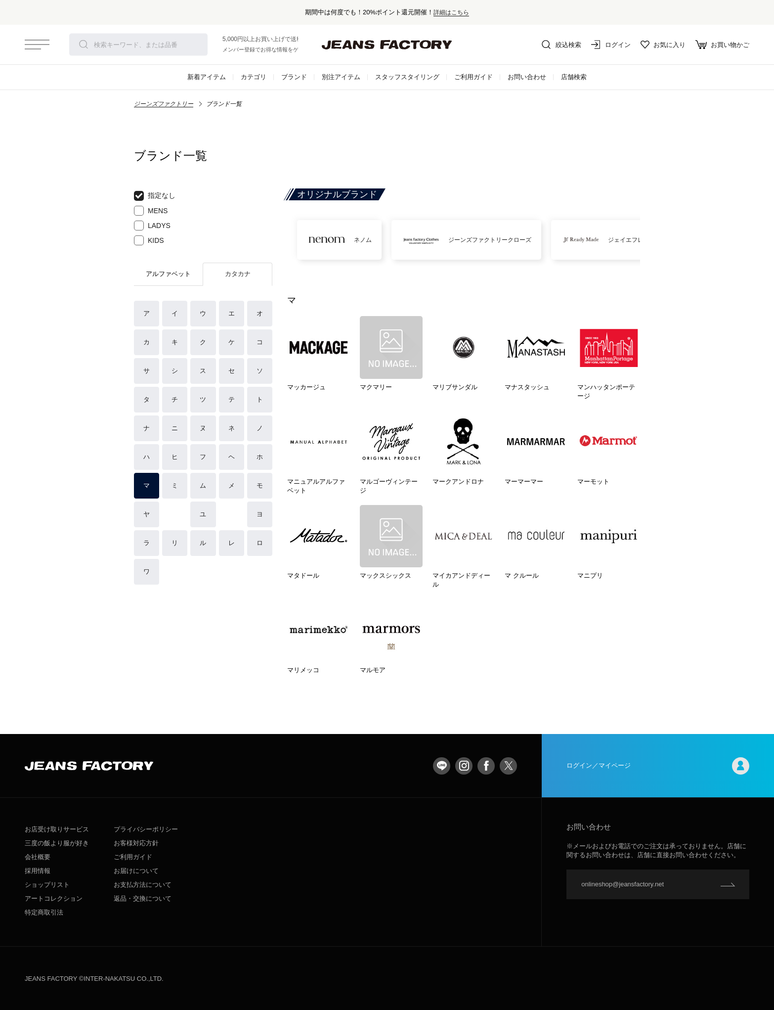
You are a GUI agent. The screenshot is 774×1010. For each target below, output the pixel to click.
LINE (441, 766)
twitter (508, 766)
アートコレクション (54, 898)
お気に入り (663, 44)
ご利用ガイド (473, 77)
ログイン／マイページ (657, 766)
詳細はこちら (451, 12)
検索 (83, 44)
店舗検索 (574, 77)
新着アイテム (206, 77)
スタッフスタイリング (407, 77)
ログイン (611, 44)
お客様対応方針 (136, 843)
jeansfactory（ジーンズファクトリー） (387, 44)
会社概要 (37, 857)
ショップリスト (47, 884)
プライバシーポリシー (146, 829)
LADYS (152, 225)
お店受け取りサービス (57, 829)
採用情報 (37, 870)
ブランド (294, 77)
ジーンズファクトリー (163, 103)
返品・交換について (143, 898)
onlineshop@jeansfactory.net (622, 884)
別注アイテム (341, 77)
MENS (151, 211)
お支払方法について (143, 884)
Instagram (464, 766)
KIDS (149, 240)
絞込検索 (561, 44)
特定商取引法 (44, 912)
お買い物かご (722, 44)
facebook (486, 766)
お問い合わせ (527, 77)
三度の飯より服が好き (57, 843)
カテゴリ (253, 77)
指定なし (154, 196)
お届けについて (136, 870)
